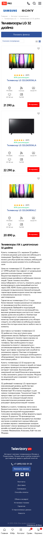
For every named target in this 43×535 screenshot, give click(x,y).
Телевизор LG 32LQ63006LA (21, 80)
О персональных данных (21, 510)
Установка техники (21, 503)
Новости (21, 513)
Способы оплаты (21, 492)
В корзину (33, 104)
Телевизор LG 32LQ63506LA (21, 145)
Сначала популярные (10, 41)
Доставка (21, 485)
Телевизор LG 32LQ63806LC (21, 210)
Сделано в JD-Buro (34, 525)
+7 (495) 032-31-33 (23, 464)
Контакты (21, 482)
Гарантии (21, 506)
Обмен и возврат (21, 499)
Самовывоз (21, 489)
